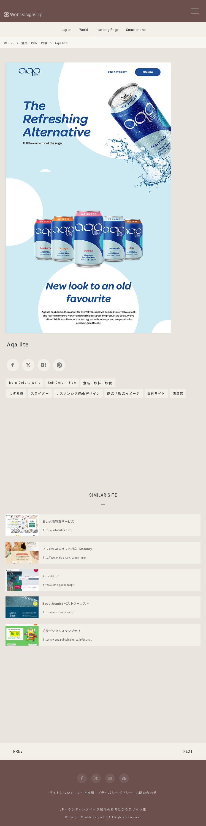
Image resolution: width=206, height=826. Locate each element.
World (83, 30)
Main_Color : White (25, 383)
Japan (66, 30)
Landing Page (108, 30)
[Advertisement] (103, 444)
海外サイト (156, 393)
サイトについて (61, 792)
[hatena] (43, 365)
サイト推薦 (85, 792)
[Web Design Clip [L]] (23, 14)
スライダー (40, 393)
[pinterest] (59, 365)
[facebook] (13, 365)
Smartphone (136, 30)
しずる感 (16, 393)
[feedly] (124, 778)
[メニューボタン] (195, 11)
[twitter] (28, 365)
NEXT (188, 751)
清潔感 (178, 393)
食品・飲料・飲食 (97, 383)
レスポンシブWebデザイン (78, 393)
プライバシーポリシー (115, 792)
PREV (18, 751)
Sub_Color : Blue (62, 383)
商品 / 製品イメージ (123, 393)
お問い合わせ (146, 792)
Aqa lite (18, 344)
